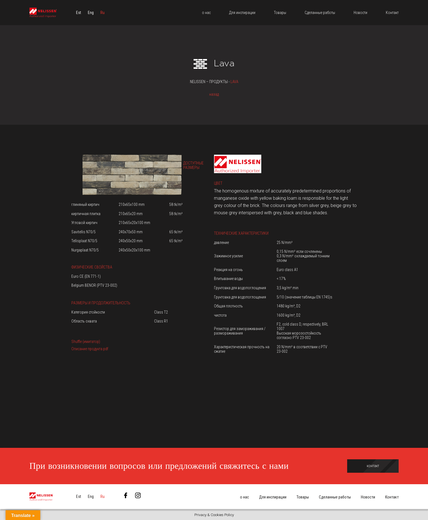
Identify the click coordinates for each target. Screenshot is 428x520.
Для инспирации (272, 497)
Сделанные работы (335, 497)
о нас (244, 497)
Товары (303, 497)
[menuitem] (78, 12)
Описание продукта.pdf (89, 349)
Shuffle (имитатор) (85, 341)
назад (214, 94)
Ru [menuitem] (102, 12)
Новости (368, 497)
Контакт (392, 497)
